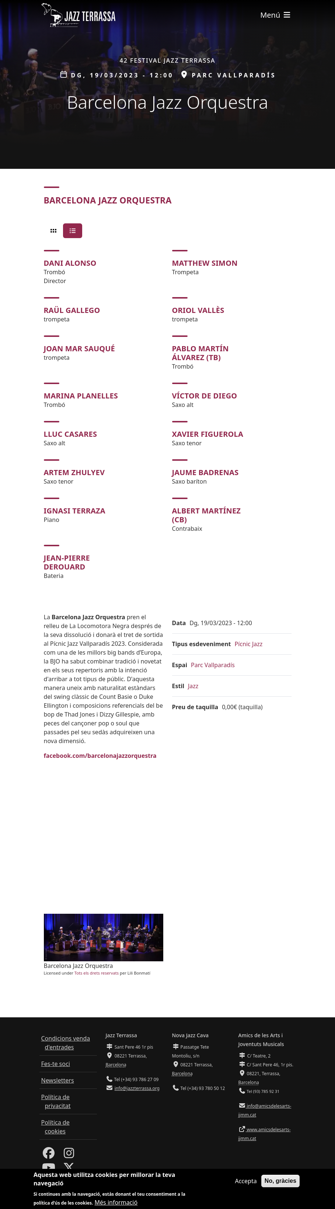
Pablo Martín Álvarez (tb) (200, 353)
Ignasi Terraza (74, 511)
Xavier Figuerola (207, 434)
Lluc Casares (70, 434)
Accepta (246, 1181)
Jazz (193, 686)
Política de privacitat (56, 1101)
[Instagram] (69, 1155)
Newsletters (57, 1080)
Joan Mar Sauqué (79, 348)
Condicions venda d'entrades (65, 1042)
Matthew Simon (205, 263)
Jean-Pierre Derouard (67, 562)
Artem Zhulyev (74, 472)
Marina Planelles (81, 396)
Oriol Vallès (198, 310)
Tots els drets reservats (96, 973)
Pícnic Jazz (249, 644)
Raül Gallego (72, 310)
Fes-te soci (55, 1064)
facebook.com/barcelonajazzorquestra (100, 756)
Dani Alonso (70, 263)
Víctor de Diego (204, 396)
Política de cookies (55, 1126)
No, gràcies (280, 1181)
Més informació (116, 1202)
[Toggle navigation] (276, 15)
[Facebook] (48, 1155)
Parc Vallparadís (213, 665)
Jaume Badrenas (205, 472)
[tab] (53, 230)
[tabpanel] (168, 415)
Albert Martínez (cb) (206, 515)
